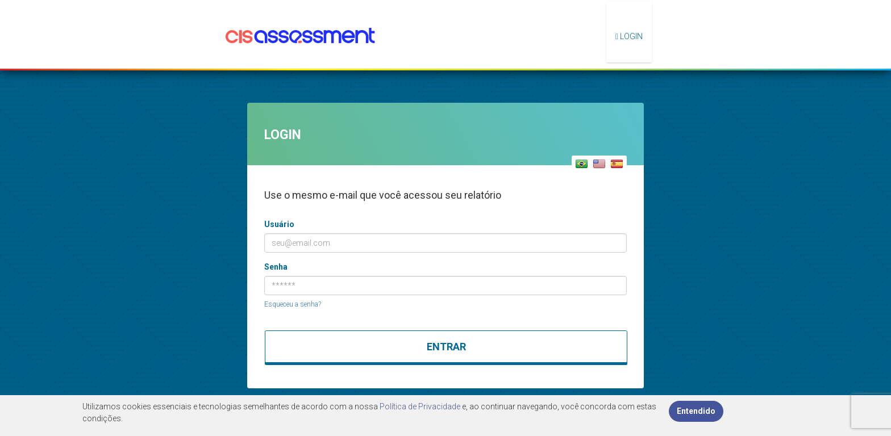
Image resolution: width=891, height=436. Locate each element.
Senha (276, 266)
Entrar (446, 347)
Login (629, 36)
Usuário (279, 224)
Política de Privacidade (420, 406)
